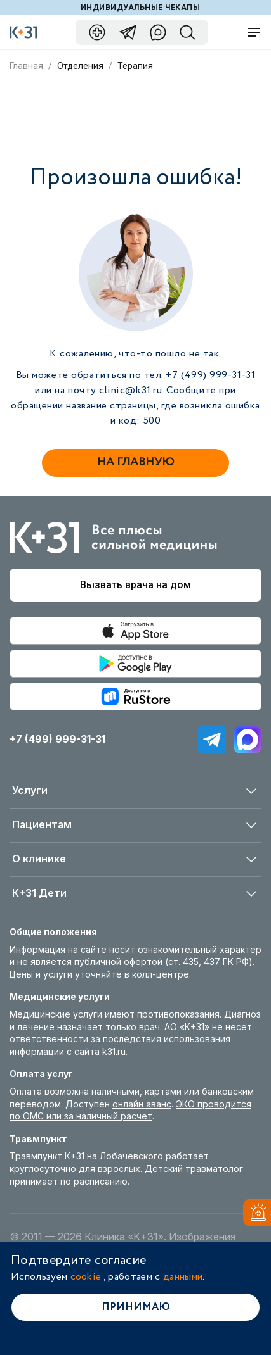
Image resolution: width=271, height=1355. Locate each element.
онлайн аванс (141, 1104)
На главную (135, 462)
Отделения (80, 66)
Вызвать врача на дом (135, 585)
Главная (26, 66)
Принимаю (136, 1307)
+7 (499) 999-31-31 (210, 375)
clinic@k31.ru (130, 390)
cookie (86, 1277)
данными (182, 1277)
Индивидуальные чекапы (140, 7)
